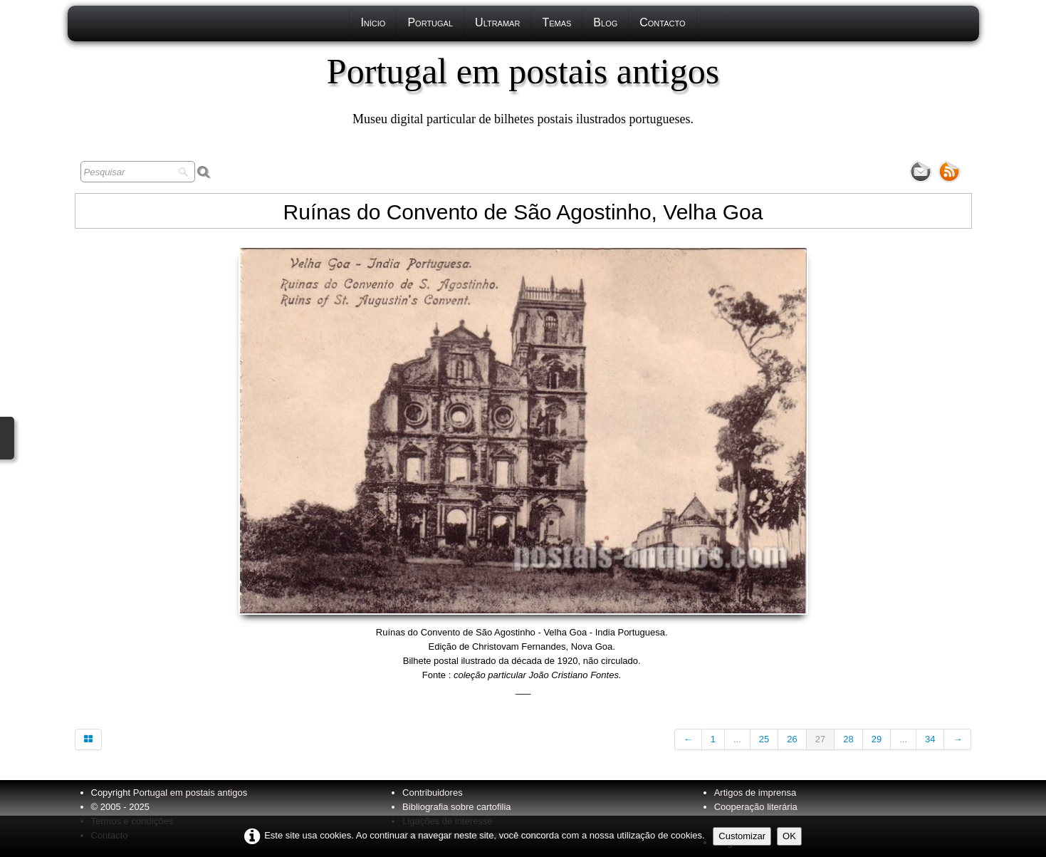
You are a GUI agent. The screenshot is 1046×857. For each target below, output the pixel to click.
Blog (605, 22)
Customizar (741, 836)
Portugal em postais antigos (190, 792)
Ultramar (497, 22)
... (737, 739)
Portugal (430, 22)
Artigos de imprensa (755, 792)
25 (764, 739)
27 (820, 739)
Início (372, 22)
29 (877, 739)
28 (848, 739)
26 (792, 739)
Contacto (662, 22)
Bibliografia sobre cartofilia (456, 806)
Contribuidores (432, 792)
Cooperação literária (755, 806)
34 (930, 739)
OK (789, 836)
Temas (556, 22)
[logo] (523, 89)
